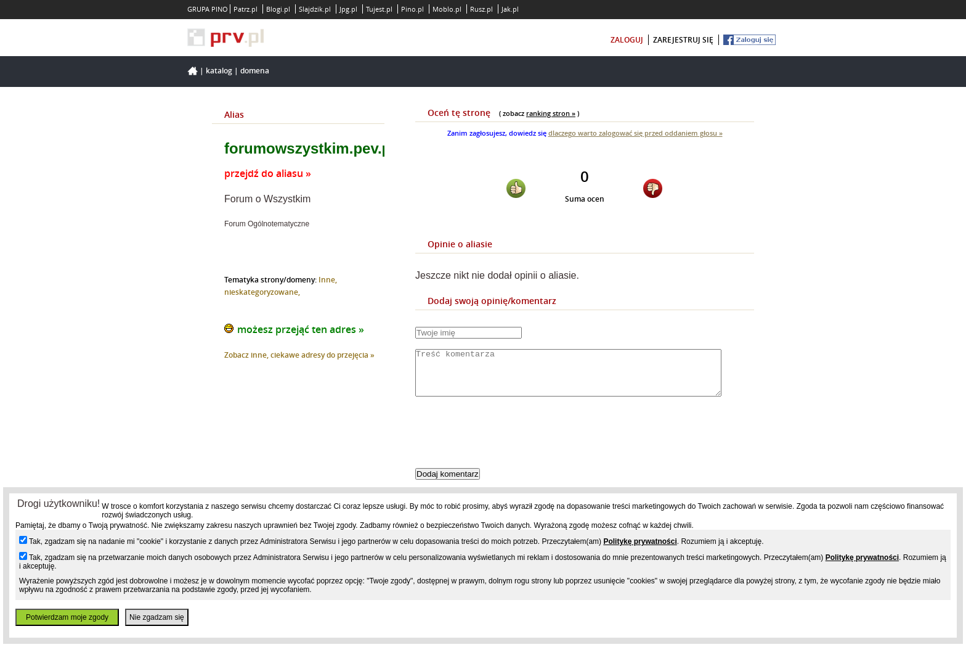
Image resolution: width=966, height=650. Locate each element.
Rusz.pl (481, 9)
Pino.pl (412, 9)
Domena (254, 70)
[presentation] (509, 443)
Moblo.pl (446, 9)
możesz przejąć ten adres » (300, 329)
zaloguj (627, 40)
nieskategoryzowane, (262, 292)
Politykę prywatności (639, 541)
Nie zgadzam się (156, 617)
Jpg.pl (348, 9)
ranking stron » (550, 113)
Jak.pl (510, 9)
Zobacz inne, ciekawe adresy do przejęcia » (299, 355)
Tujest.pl (379, 9)
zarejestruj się (683, 40)
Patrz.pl (245, 9)
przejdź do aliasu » (267, 173)
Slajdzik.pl (315, 9)
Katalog (219, 70)
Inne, (328, 279)
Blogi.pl (278, 9)
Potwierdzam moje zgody (67, 617)
